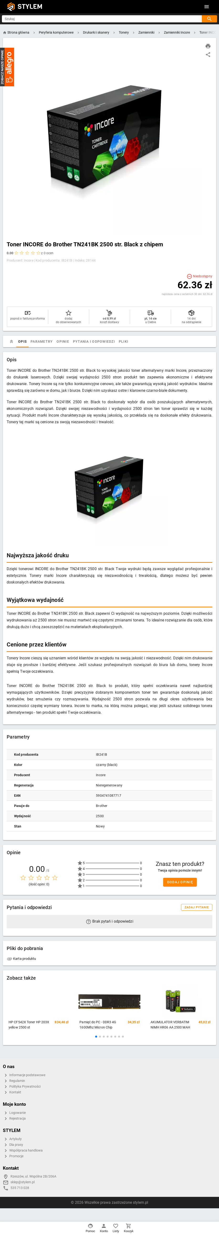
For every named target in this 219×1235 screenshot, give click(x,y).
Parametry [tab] (42, 341)
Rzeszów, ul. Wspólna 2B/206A (33, 1176)
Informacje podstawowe (24, 1075)
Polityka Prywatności (22, 1087)
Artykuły (12, 1139)
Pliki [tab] (123, 341)
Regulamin (14, 1081)
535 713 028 (19, 1188)
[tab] (11, 341)
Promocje (13, 1156)
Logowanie (14, 1113)
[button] (96, 1037)
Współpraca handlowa (23, 1150)
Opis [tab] (22, 341)
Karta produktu (21, 959)
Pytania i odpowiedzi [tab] (94, 341)
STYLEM (30, 6)
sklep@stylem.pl (22, 1182)
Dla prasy (13, 1145)
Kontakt (12, 1092)
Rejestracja (14, 1118)
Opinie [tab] (63, 341)
